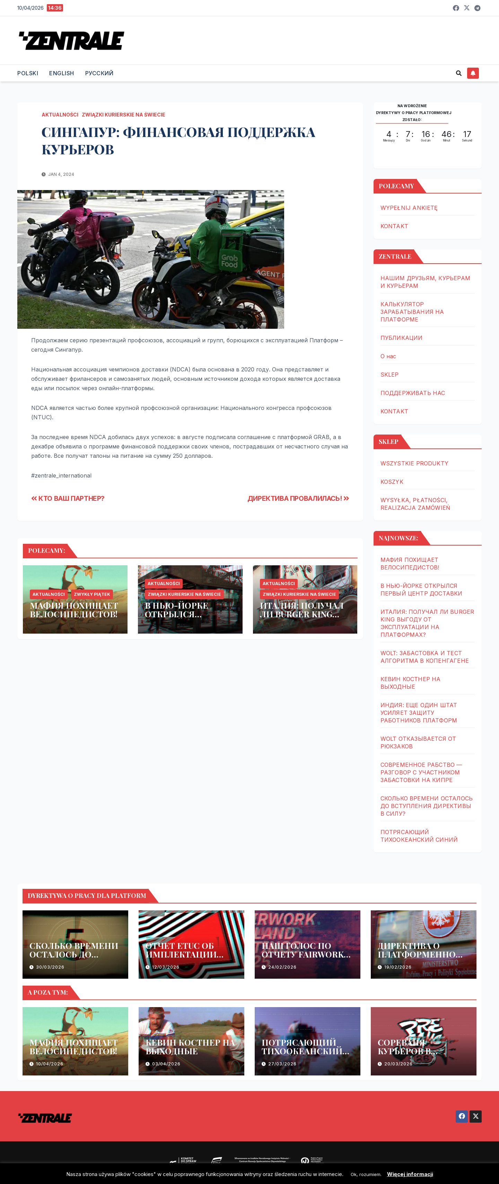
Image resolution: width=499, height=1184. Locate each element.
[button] (459, 73)
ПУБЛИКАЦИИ (401, 337)
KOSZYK (391, 481)
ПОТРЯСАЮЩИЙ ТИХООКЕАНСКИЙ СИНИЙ (302, 1051)
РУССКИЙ (99, 73)
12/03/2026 (166, 967)
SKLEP (389, 374)
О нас (388, 356)
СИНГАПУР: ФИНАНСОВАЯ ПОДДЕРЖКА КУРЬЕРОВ (178, 140)
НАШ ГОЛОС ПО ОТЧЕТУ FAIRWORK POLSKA (303, 954)
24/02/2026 (282, 967)
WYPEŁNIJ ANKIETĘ (409, 207)
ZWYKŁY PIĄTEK (92, 594)
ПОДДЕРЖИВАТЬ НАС (412, 392)
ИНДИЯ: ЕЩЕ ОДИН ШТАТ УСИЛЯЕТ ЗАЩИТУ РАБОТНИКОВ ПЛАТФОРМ (418, 713)
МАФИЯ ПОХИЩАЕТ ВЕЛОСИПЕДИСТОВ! (74, 609)
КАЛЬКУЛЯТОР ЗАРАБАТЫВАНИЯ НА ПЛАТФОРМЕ (412, 312)
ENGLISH (61, 73)
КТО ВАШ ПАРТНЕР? (68, 498)
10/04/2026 (49, 1063)
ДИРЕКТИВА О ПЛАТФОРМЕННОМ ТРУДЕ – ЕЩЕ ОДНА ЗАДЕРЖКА (421, 958)
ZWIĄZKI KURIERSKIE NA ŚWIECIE (123, 115)
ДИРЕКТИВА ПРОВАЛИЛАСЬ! (298, 498)
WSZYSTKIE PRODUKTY (414, 463)
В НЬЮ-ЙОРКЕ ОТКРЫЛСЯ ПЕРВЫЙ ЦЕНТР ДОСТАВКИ (180, 618)
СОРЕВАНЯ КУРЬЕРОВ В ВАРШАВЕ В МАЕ (413, 1051)
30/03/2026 (50, 967)
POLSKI (27, 73)
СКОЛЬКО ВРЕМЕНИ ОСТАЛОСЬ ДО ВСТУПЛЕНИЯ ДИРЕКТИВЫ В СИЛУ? (426, 806)
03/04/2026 (166, 1063)
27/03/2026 (282, 1063)
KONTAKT (394, 226)
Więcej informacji (410, 1174)
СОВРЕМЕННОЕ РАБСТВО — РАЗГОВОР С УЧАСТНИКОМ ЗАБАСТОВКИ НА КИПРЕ (421, 772)
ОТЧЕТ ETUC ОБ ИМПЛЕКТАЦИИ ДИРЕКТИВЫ (181, 954)
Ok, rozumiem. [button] (366, 1174)
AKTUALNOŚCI (60, 115)
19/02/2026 (398, 967)
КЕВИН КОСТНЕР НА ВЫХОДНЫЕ (190, 1046)
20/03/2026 (398, 1063)
